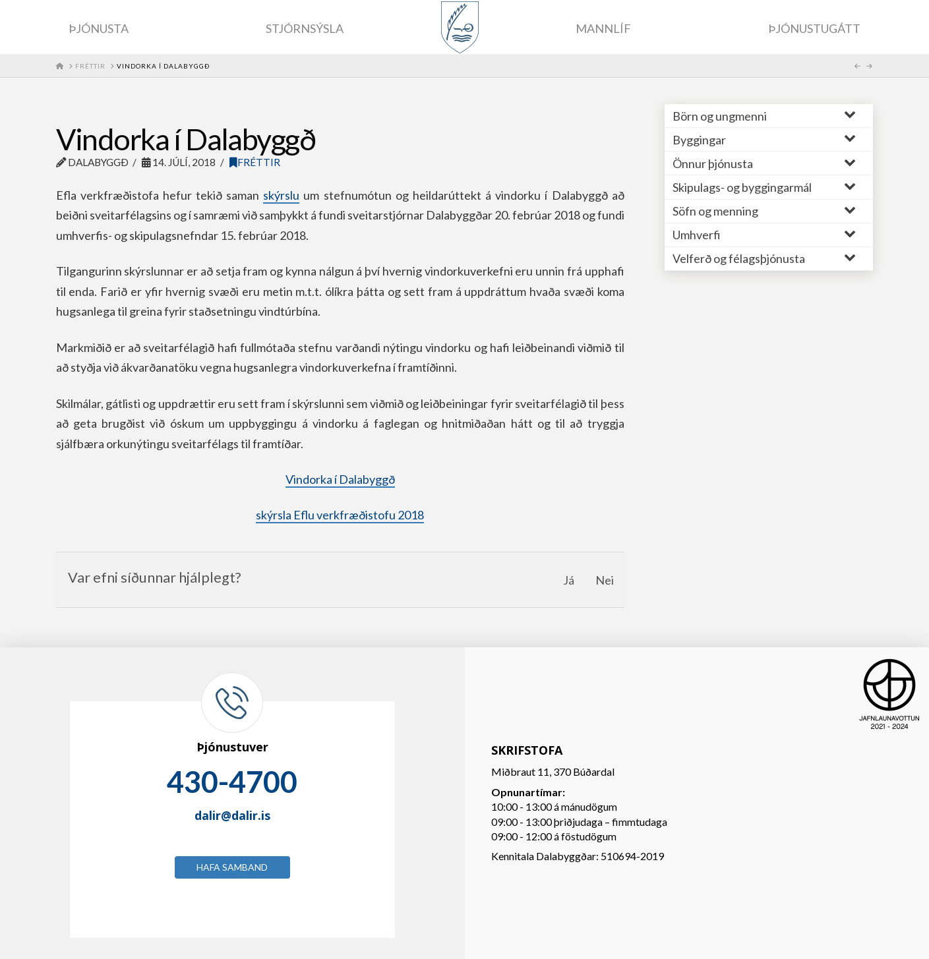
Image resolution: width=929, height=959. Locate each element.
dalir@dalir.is (232, 815)
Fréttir (254, 162)
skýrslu (281, 195)
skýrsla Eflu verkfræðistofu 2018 (340, 515)
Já (568, 580)
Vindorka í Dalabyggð (340, 479)
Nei (604, 580)
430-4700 (232, 781)
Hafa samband (232, 867)
